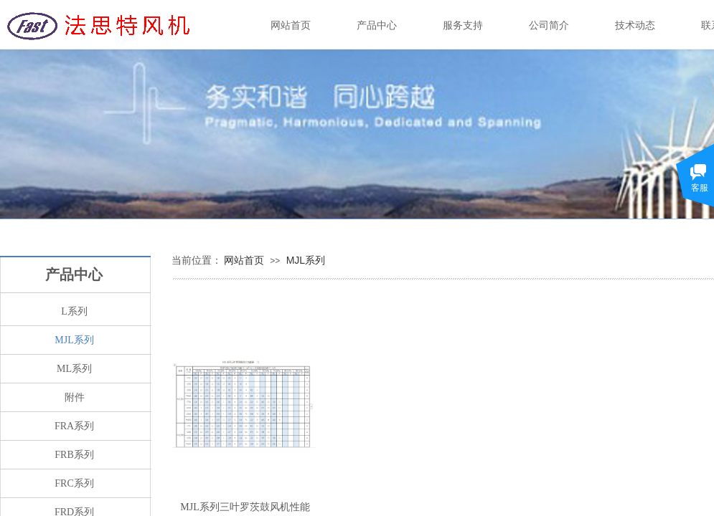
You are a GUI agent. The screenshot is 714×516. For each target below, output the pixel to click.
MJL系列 (305, 260)
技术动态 (635, 25)
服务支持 (463, 25)
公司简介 (549, 25)
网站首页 (244, 260)
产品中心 (377, 25)
